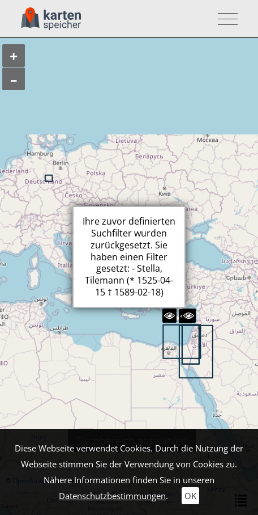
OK (190, 495)
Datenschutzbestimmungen (112, 495)
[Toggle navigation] (224, 19)
